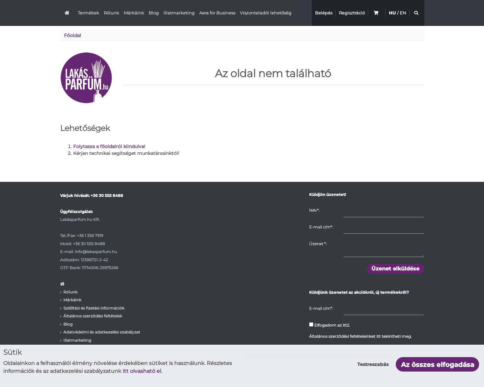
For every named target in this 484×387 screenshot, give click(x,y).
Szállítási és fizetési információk (93, 308)
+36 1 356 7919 (90, 235)
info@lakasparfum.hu (96, 251)
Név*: (314, 210)
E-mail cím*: (321, 227)
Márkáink (134, 12)
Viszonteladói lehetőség (265, 12)
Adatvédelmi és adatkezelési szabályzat (101, 332)
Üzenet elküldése (395, 269)
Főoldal (72, 35)
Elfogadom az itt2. (329, 325)
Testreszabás (373, 364)
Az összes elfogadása (437, 365)
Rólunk (111, 12)
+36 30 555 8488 (107, 195)
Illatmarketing (179, 12)
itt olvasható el (142, 371)
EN (403, 12)
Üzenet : (317, 243)
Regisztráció (352, 12)
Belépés (323, 12)
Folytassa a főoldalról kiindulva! (109, 146)
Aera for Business (217, 12)
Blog (154, 12)
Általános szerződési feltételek (92, 315)
